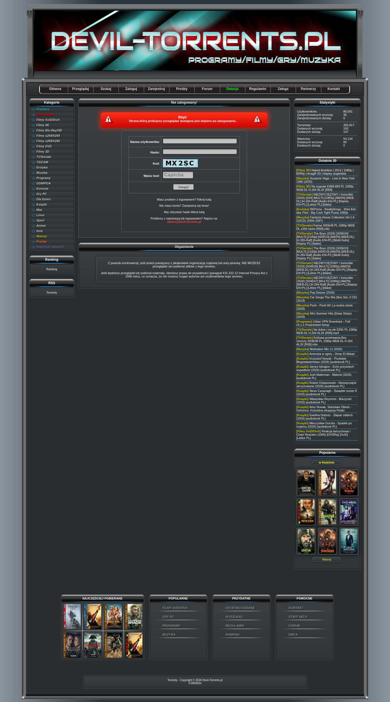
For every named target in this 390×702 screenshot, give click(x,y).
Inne (39, 231)
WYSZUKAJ (234, 616)
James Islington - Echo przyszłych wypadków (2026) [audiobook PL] (325, 368)
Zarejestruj (156, 89)
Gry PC (41, 194)
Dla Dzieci (43, 199)
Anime (41, 225)
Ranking (51, 269)
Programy (43, 178)
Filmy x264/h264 (48, 135)
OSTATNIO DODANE (240, 608)
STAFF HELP (298, 616)
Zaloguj (131, 89)
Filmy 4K (42, 125)
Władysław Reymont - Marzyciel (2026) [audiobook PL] (323, 400)
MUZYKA (169, 634)
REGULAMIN (235, 625)
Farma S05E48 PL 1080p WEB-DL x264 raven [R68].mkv (325, 227)
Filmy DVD (44, 146)
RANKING (233, 634)
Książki (41, 204)
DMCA (293, 634)
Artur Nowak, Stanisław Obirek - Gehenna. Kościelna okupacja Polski (323, 408)
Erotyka (42, 167)
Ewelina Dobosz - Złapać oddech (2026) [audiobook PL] (324, 416)
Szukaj (105, 89)
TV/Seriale (43, 157)
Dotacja (232, 89)
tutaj (201, 212)
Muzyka (42, 172)
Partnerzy (308, 89)
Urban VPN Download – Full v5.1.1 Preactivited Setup (323, 323)
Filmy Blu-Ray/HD (49, 130)
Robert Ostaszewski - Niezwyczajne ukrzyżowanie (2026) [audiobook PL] (326, 384)
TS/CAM (42, 162)
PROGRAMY (171, 625)
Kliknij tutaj (204, 199)
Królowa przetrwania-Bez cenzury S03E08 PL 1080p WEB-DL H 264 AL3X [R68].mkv (324, 341)
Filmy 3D (42, 151)
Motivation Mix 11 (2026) (326, 349)
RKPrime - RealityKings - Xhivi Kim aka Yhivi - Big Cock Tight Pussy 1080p (326, 211)
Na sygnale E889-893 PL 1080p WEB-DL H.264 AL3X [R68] (324, 188)
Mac (39, 209)
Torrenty (51, 292)
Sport (40, 220)
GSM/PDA (43, 183)
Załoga (283, 89)
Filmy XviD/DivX (48, 119)
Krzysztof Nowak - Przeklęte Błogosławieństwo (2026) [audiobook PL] (323, 360)
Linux (40, 215)
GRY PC (168, 616)
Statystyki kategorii (50, 246)
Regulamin (257, 89)
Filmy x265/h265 (48, 141)
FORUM (294, 625)
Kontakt (333, 89)
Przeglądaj (80, 89)
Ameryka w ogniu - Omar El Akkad (331, 353)
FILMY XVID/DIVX (174, 608)
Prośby (181, 89)
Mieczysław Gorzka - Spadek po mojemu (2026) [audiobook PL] (324, 424)
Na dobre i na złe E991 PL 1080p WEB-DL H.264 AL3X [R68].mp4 (326, 331)
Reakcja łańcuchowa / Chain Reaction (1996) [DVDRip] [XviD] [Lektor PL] (323, 435)
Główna (55, 89)
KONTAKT (296, 608)
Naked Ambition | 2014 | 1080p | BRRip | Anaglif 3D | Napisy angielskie (325, 172)
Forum (207, 89)
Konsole (42, 188)
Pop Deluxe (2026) (322, 292)
